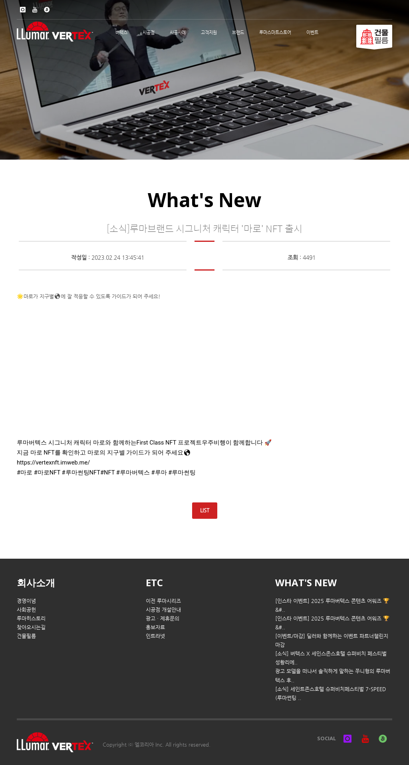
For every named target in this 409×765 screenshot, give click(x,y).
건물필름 (26, 636)
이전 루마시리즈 (163, 601)
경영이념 (26, 601)
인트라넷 (155, 636)
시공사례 (178, 32)
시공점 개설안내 (163, 610)
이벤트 (312, 32)
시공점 (149, 32)
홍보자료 (155, 627)
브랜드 (238, 32)
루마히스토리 (31, 618)
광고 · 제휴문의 (162, 618)
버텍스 (121, 32)
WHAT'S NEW (306, 582)
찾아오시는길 (31, 627)
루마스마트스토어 (275, 32)
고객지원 (209, 32)
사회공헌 (26, 610)
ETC (154, 582)
